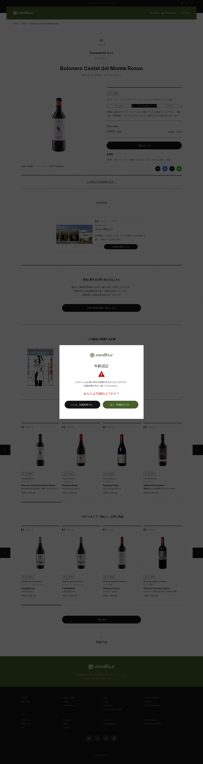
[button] (120, 405)
